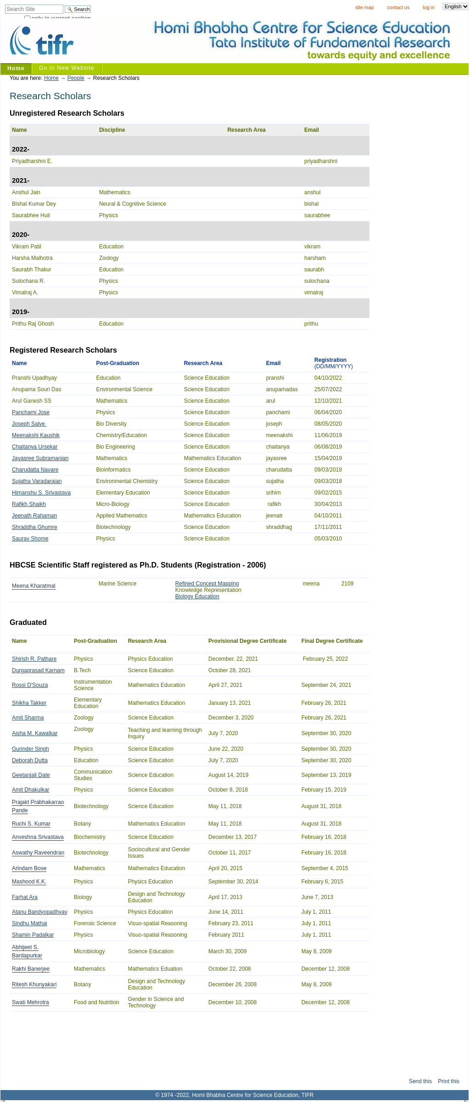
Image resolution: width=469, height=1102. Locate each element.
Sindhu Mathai (29, 923)
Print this (448, 1081)
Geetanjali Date (31, 775)
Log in (428, 7)
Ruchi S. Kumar (31, 824)
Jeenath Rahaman (34, 515)
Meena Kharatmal (34, 586)
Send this (420, 1081)
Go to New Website (66, 68)
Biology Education (197, 596)
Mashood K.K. (29, 881)
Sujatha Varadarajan (37, 481)
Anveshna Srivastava (38, 837)
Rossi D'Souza (30, 685)
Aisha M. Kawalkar (34, 733)
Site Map (364, 7)
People (75, 78)
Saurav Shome (30, 538)
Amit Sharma (28, 717)
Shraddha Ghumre (34, 527)
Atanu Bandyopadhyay (39, 912)
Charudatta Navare (35, 470)
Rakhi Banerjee (31, 969)
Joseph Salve (29, 424)
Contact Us (398, 7)
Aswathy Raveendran (38, 852)
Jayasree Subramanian (40, 458)
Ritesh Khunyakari (34, 984)
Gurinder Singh (30, 749)
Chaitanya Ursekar (34, 447)
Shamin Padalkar (33, 935)
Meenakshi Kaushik (36, 435)
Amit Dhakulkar (30, 790)
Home (15, 68)
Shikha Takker (29, 703)
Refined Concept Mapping (207, 583)
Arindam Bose (29, 868)
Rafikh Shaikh (29, 504)
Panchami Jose (31, 412)
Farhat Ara (25, 897)
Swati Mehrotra (30, 1002)
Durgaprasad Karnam (38, 670)
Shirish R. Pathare (34, 659)
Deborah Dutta (30, 760)
